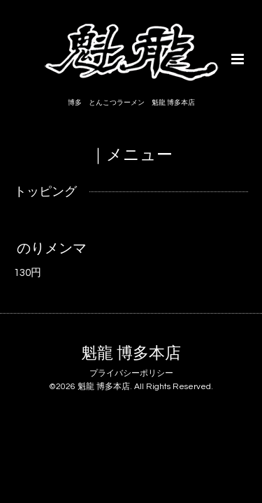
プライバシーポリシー (131, 373)
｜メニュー (131, 155)
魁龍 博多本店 (131, 354)
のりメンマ (52, 248)
